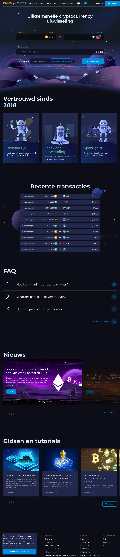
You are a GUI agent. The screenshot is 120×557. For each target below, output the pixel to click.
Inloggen (99, 3)
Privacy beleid (50, 552)
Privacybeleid (98, 66)
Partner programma (53, 546)
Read (11, 391)
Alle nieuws (109, 412)
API (55, 3)
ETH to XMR (85, 549)
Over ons (33, 3)
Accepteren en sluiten (19, 551)
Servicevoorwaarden (53, 549)
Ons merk (49, 542)
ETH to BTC (85, 552)
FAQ (49, 3)
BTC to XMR (85, 546)
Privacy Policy (8, 546)
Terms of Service (24, 546)
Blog (42, 3)
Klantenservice (66, 3)
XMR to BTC (85, 542)
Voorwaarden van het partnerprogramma (61, 555)
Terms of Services (82, 66)
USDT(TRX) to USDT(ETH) (90, 555)
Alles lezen (109, 504)
